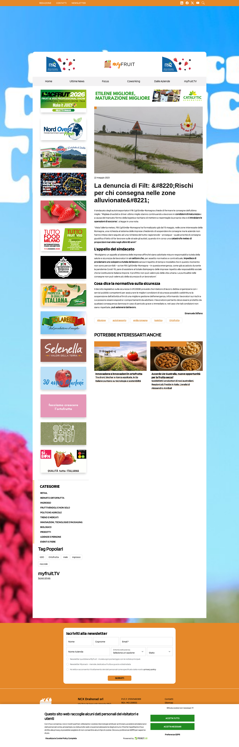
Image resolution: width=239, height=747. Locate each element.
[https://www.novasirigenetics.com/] (61, 64)
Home (48, 81)
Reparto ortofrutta (52, 497)
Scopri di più (44, 578)
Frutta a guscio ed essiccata (168, 344)
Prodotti (45, 532)
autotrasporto (119, 320)
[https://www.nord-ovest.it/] (63, 131)
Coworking (133, 81)
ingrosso (76, 557)
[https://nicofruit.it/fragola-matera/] (63, 214)
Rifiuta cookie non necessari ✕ (180, 708)
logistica (158, 320)
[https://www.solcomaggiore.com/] (63, 436)
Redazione (45, 3)
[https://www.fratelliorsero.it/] (63, 186)
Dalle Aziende (162, 81)
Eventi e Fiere (47, 541)
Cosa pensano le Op (106, 344)
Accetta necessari (172, 726)
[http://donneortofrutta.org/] (63, 408)
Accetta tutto (172, 718)
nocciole (44, 564)
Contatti (169, 699)
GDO (42, 557)
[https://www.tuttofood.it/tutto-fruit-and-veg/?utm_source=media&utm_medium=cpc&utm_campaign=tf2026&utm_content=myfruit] (63, 242)
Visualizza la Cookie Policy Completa (61, 738)
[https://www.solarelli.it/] (63, 325)
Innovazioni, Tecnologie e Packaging (61, 522)
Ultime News (77, 81)
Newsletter (79, 3)
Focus (105, 81)
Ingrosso (45, 502)
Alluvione (101, 320)
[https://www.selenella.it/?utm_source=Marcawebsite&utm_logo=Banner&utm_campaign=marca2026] (63, 353)
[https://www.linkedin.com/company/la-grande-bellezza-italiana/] (63, 270)
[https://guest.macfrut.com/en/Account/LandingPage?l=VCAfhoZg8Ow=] (63, 103)
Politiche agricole (51, 512)
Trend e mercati (49, 517)
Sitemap (169, 702)
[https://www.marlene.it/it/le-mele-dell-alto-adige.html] (63, 380)
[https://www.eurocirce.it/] (63, 159)
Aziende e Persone (50, 536)
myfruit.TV (190, 81)
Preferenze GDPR (172, 734)
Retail (43, 493)
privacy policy (150, 669)
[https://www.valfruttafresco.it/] (63, 297)
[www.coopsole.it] (63, 464)
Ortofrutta (54, 557)
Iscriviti (119, 678)
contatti (61, 3)
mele (65, 557)
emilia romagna (140, 320)
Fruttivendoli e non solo (55, 507)
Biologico (45, 527)
